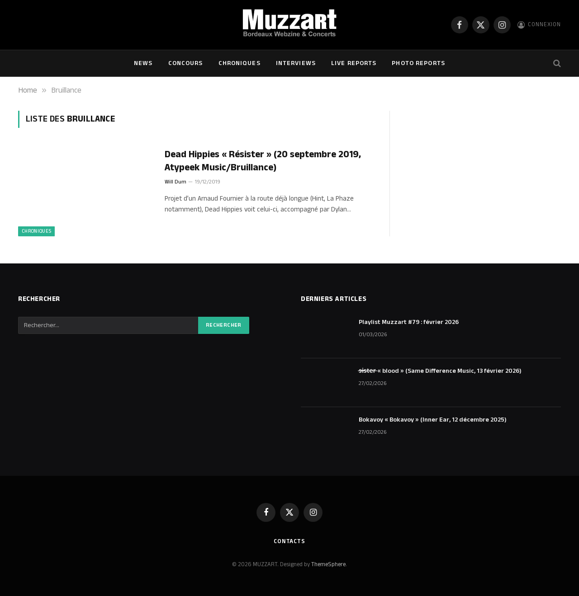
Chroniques (239, 63)
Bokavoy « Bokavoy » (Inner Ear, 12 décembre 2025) (433, 419)
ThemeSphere (328, 564)
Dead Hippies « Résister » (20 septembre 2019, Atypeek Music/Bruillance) (263, 161)
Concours (185, 63)
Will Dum (175, 182)
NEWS (143, 63)
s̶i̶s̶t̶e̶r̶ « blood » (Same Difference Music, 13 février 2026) (440, 370)
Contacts (289, 541)
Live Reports (353, 63)
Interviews (296, 63)
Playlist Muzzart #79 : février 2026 (409, 322)
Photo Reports (418, 63)
